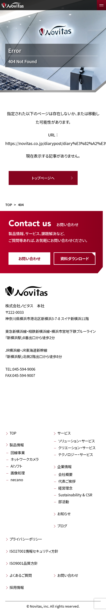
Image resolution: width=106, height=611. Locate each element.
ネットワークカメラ (25, 459)
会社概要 (65, 474)
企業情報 (64, 466)
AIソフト (16, 466)
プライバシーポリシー (26, 539)
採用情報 (17, 587)
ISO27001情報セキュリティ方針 (34, 551)
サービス (64, 433)
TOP (13, 433)
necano (17, 479)
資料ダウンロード (74, 258)
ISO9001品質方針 (24, 563)
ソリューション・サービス (76, 440)
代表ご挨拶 (67, 481)
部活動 (63, 501)
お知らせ (64, 513)
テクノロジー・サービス (75, 454)
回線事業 (18, 452)
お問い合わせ (29, 258)
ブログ (62, 525)
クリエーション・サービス (76, 447)
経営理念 (65, 488)
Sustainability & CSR (75, 494)
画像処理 (18, 472)
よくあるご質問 (21, 575)
